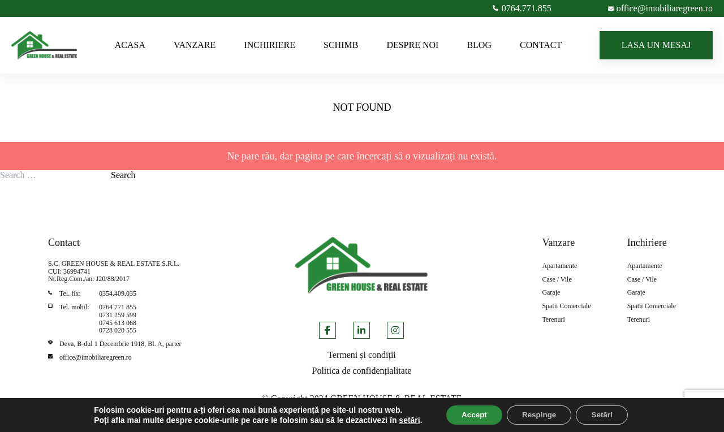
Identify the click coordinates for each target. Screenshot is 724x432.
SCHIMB (341, 45)
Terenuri (553, 319)
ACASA (130, 45)
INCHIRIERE (269, 45)
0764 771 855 (117, 307)
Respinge (539, 414)
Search (123, 175)
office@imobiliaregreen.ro (95, 357)
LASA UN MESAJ (656, 45)
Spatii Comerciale (566, 306)
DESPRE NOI (412, 45)
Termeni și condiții (361, 355)
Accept (469, 414)
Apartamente (559, 266)
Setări (607, 414)
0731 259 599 (117, 315)
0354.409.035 (117, 293)
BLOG (479, 45)
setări (402, 419)
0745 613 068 (117, 323)
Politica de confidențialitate (362, 370)
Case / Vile (556, 279)
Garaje (551, 292)
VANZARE (195, 45)
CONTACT (541, 45)
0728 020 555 (117, 330)
